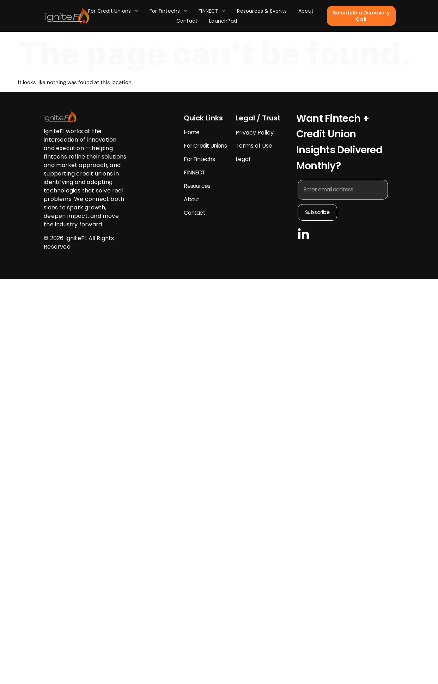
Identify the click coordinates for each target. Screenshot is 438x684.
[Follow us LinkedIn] (303, 233)
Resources (197, 186)
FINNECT (212, 11)
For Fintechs (168, 11)
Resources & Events (262, 10)
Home (191, 132)
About (306, 10)
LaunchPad (223, 20)
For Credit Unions (113, 11)
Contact (186, 20)
